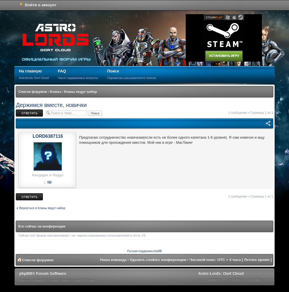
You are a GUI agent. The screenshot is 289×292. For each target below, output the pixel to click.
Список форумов (32, 92)
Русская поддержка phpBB (144, 251)
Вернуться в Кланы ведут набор (42, 208)
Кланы (55, 92)
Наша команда (113, 259)
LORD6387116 (47, 136)
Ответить (29, 113)
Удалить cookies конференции (158, 259)
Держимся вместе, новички (51, 105)
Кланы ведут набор (80, 92)
